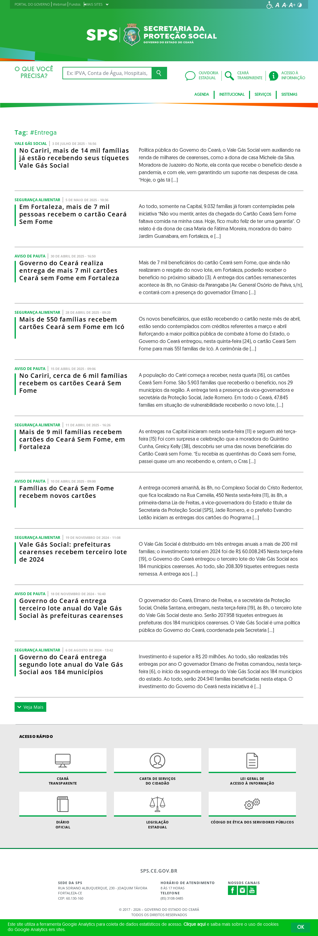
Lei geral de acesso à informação (252, 766)
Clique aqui (195, 924)
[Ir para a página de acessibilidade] (270, 5)
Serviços (263, 95)
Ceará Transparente (63, 766)
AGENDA (201, 95)
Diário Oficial (63, 810)
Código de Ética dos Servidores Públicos (252, 808)
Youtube (252, 890)
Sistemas (289, 95)
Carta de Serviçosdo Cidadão (157, 766)
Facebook (232, 890)
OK (300, 927)
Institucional (231, 95)
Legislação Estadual (157, 810)
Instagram (242, 890)
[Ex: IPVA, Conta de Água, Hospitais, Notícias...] (107, 73)
